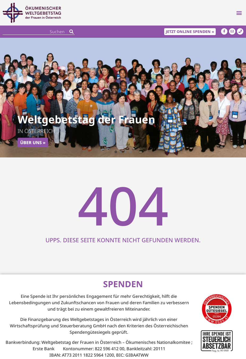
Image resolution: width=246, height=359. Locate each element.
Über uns (31, 142)
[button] (239, 13)
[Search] (71, 31)
